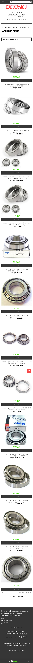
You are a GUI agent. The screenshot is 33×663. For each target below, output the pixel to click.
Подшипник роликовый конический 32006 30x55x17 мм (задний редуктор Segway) (16, 362)
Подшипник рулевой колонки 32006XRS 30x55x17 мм (16, 593)
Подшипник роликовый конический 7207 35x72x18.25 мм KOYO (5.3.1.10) (16, 270)
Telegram (22, 15)
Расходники (8, 27)
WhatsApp (11, 15)
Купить (16, 80)
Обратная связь (6, 620)
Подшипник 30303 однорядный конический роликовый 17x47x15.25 (16, 85)
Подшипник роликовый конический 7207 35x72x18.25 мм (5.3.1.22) (16, 316)
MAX (16, 15)
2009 (19, 650)
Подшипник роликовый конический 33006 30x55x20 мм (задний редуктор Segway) (16, 408)
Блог (2, 618)
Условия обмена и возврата (10, 616)
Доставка (4, 623)
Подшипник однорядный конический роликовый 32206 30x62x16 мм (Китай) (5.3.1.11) (16, 177)
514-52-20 (25, 17)
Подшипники (17, 27)
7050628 (24, 19)
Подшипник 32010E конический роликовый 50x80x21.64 (16, 131)
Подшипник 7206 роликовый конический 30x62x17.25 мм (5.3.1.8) (16, 547)
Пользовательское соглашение (11, 613)
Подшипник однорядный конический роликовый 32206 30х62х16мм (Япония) (16, 223)
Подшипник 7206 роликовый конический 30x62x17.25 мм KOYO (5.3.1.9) (16, 501)
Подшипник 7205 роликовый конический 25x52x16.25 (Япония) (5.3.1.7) (16, 455)
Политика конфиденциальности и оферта (14, 611)
